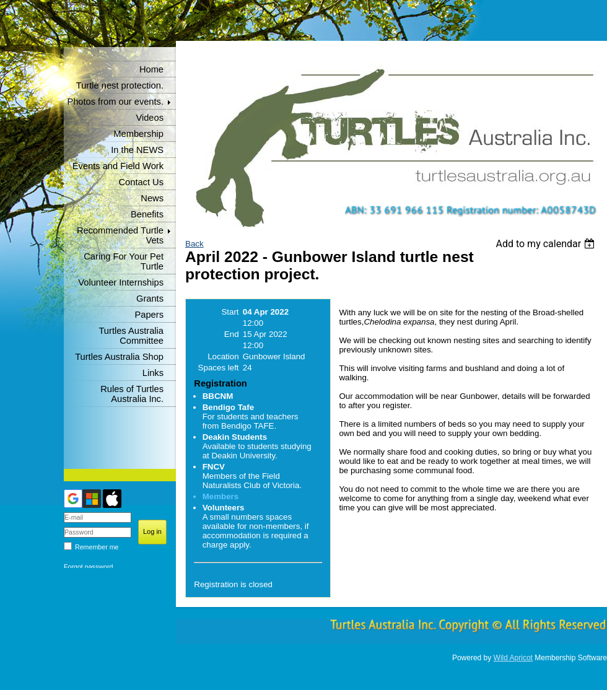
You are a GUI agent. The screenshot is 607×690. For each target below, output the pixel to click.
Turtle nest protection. (120, 85)
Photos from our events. (115, 102)
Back (194, 243)
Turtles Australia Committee (131, 336)
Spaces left (218, 367)
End (231, 334)
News (152, 198)
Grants (150, 299)
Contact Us (141, 182)
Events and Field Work (118, 166)
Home (151, 69)
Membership (138, 134)
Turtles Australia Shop (119, 357)
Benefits (147, 214)
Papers (149, 315)
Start (229, 312)
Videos (150, 118)
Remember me (96, 547)
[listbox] (547, 243)
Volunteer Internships (121, 282)
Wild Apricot (513, 657)
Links (153, 373)
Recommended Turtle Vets (120, 235)
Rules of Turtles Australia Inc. (132, 394)
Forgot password (88, 566)
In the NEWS (137, 150)
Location (222, 356)
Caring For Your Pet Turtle (124, 261)
